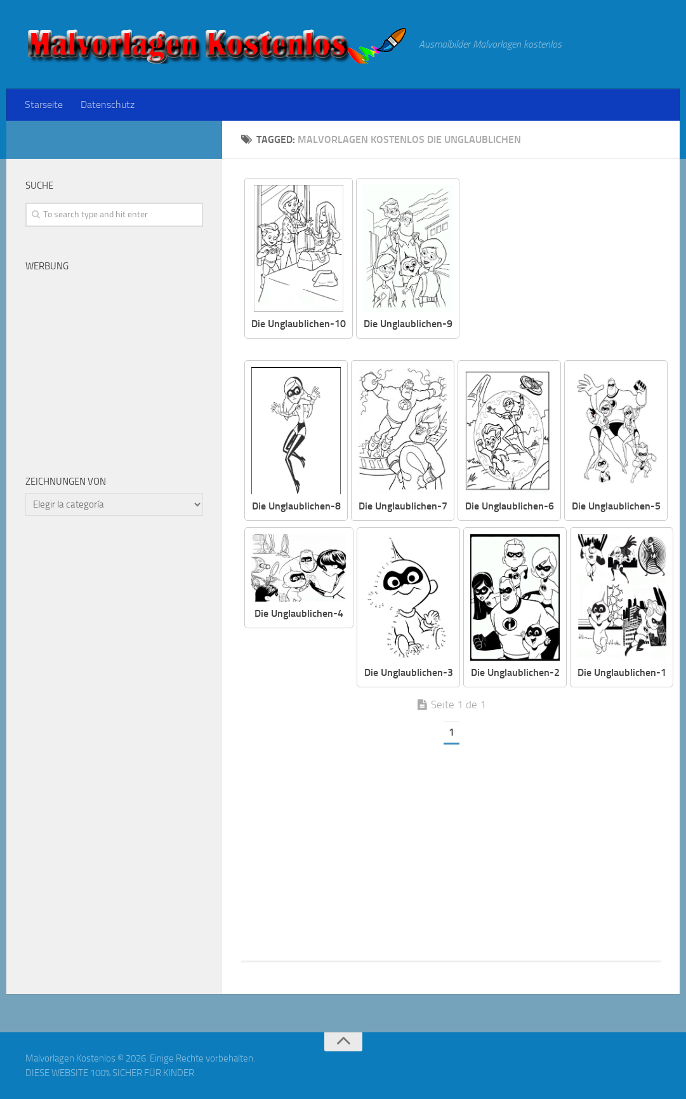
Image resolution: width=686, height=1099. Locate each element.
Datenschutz (108, 104)
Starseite (44, 104)
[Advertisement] (569, 267)
